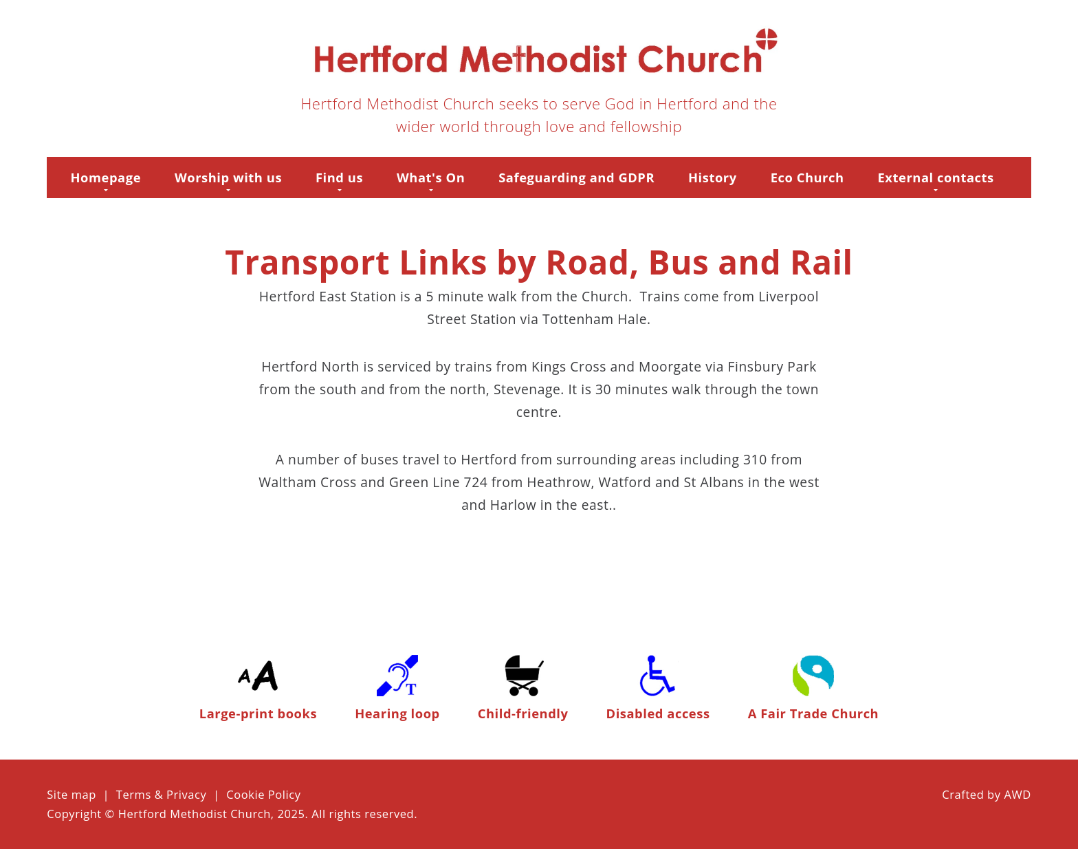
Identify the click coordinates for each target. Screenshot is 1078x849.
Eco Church (807, 177)
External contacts (936, 177)
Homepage (106, 177)
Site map (71, 794)
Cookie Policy (263, 794)
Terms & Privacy (161, 794)
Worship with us (228, 177)
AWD (1017, 794)
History (712, 177)
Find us (339, 177)
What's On (431, 177)
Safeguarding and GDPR (576, 177)
